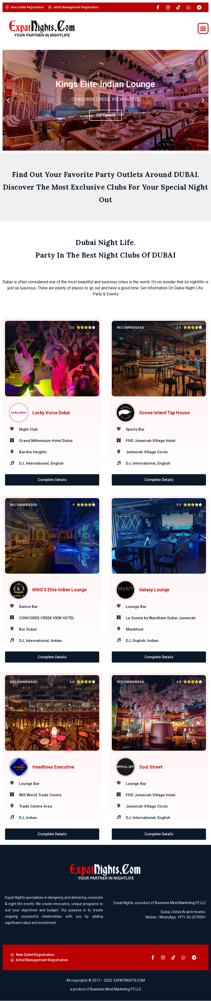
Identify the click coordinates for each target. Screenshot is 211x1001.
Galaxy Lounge (154, 590)
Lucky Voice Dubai (51, 412)
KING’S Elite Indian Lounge (59, 590)
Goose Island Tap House (164, 412)
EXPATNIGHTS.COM (129, 981)
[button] (203, 28)
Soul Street (151, 767)
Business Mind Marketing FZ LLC (180, 903)
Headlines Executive (53, 767)
